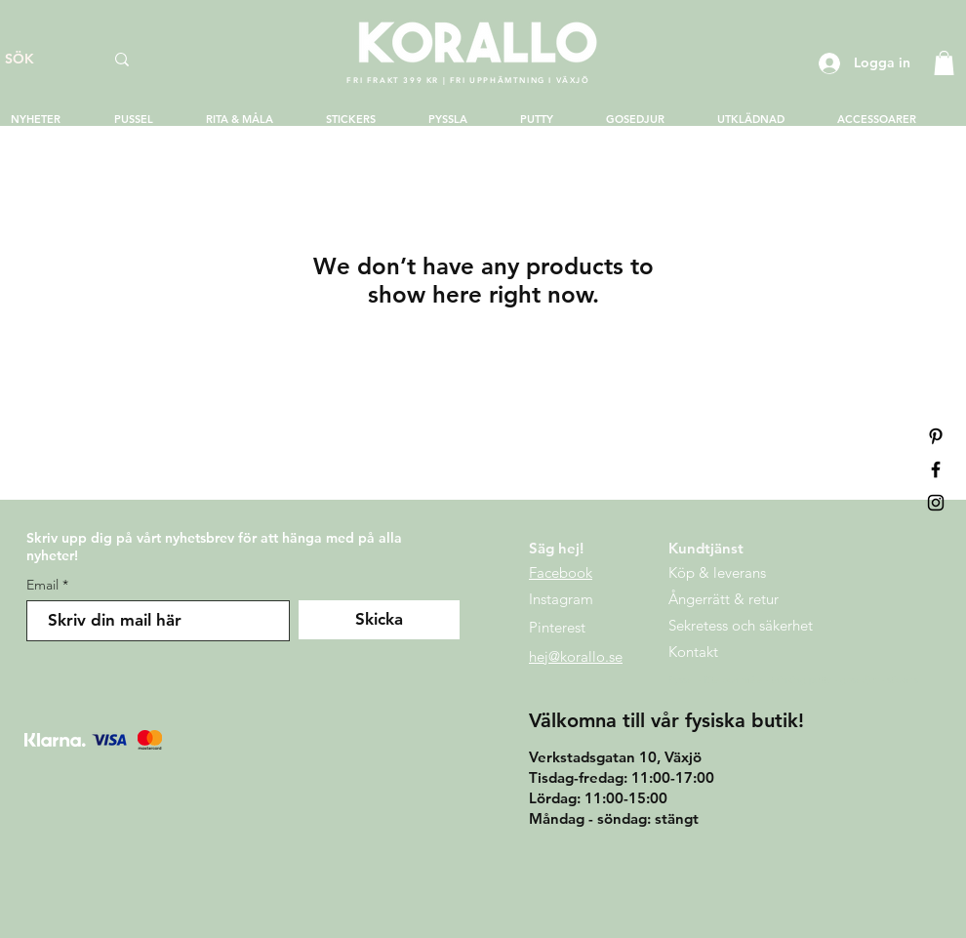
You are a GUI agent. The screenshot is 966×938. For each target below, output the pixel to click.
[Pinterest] (935, 436)
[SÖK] (39, 59)
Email (42, 584)
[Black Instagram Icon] (935, 502)
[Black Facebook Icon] (935, 469)
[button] (944, 63)
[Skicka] (379, 619)
